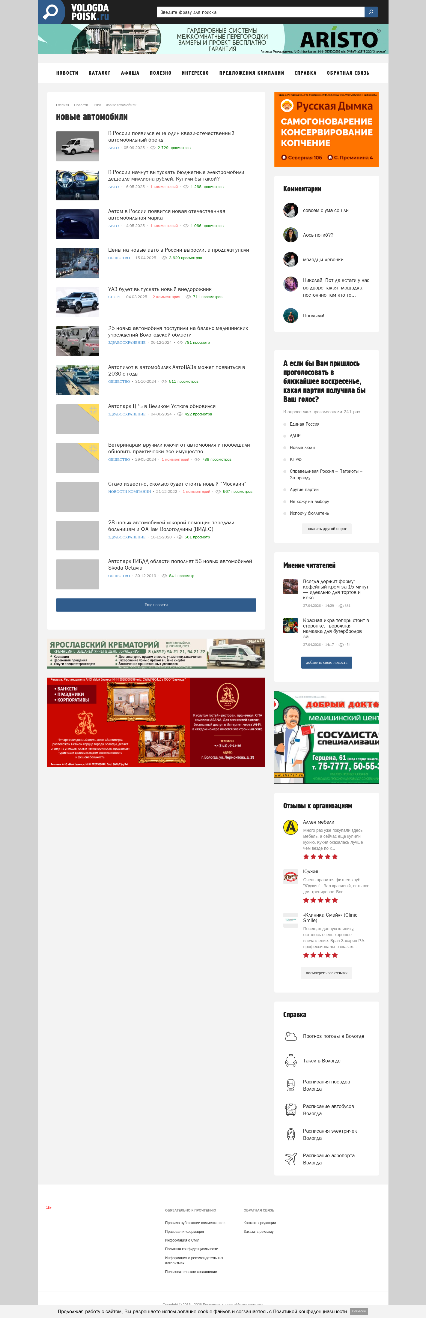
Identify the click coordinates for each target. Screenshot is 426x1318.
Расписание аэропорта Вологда (329, 1159)
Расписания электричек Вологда (330, 1134)
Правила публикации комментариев (195, 1223)
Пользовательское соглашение (191, 1272)
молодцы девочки (323, 259)
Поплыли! (313, 316)
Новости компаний (130, 491)
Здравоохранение (127, 342)
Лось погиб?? (318, 235)
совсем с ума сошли (326, 210)
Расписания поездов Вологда (326, 1085)
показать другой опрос (327, 528)
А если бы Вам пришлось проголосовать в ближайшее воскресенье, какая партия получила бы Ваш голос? (324, 381)
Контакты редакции (260, 1223)
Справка (294, 1015)
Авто (114, 147)
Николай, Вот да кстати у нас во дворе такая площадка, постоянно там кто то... (336, 287)
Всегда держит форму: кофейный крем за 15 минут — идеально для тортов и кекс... (335, 589)
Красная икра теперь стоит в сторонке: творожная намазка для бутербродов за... (336, 628)
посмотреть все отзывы (326, 973)
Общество (119, 258)
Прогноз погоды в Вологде (333, 1036)
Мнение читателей (309, 565)
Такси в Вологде (322, 1061)
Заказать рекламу (259, 1232)
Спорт (115, 297)
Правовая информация (184, 1232)
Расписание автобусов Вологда (328, 1109)
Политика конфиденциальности (191, 1249)
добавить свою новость (326, 662)
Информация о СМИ (182, 1240)
